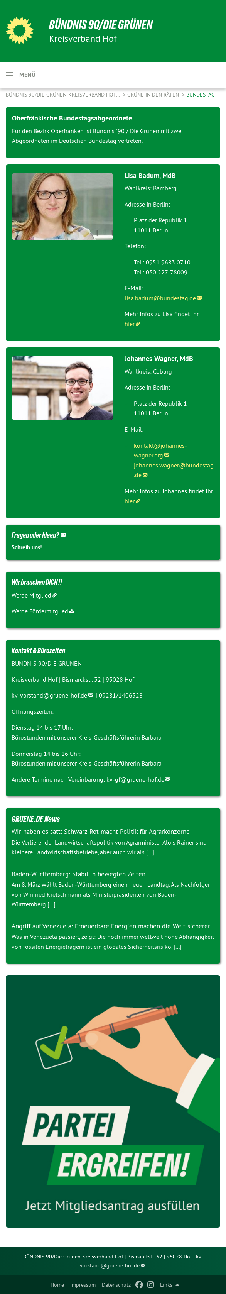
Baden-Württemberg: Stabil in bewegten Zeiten (78, 874)
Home (57, 1284)
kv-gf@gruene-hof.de (135, 779)
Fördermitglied (48, 611)
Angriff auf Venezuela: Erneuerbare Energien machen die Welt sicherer (111, 926)
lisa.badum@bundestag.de (160, 298)
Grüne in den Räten (153, 94)
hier (130, 324)
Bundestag (200, 94)
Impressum (83, 1284)
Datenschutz (116, 1284)
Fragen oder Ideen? (35, 535)
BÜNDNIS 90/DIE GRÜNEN (101, 25)
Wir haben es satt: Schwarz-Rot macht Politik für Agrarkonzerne (101, 831)
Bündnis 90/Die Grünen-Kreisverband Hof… (63, 94)
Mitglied (40, 595)
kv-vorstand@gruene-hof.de (49, 695)
